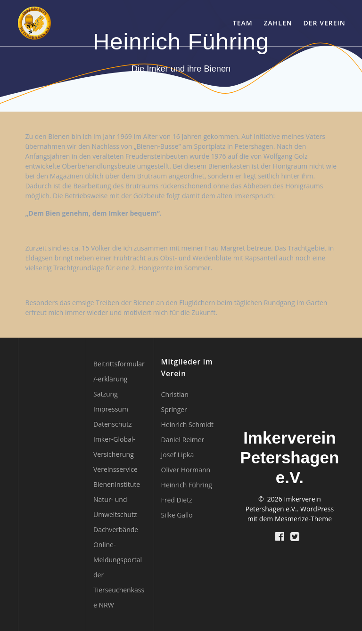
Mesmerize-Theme (303, 518)
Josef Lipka (177, 454)
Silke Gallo (177, 514)
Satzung (105, 393)
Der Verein (325, 22)
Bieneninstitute (116, 484)
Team (243, 22)
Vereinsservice (115, 469)
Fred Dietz (176, 499)
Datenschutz (112, 424)
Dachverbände (115, 529)
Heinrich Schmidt (187, 424)
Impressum (110, 408)
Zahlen (278, 22)
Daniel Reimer (183, 439)
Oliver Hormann (186, 469)
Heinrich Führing (186, 484)
